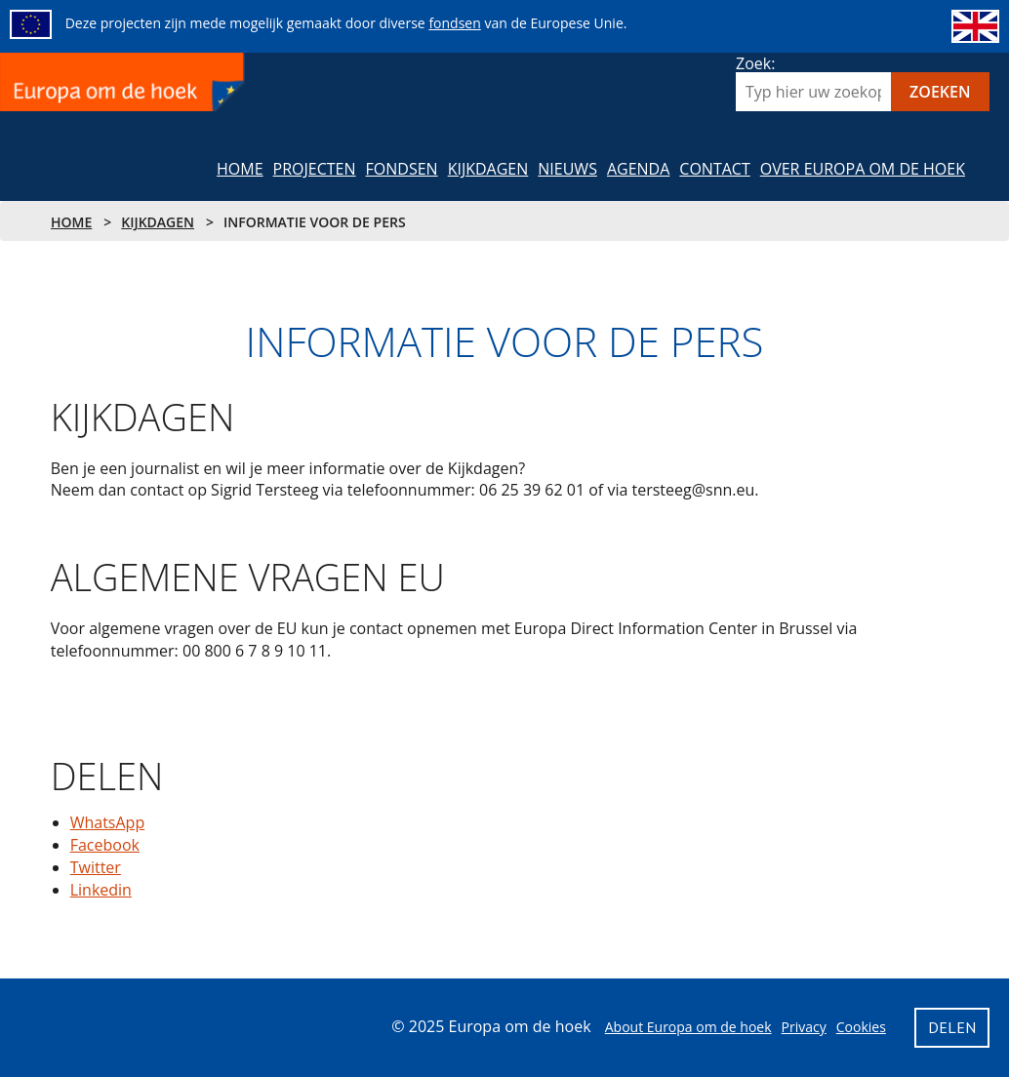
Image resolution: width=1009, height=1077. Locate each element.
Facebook (105, 845)
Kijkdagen (488, 169)
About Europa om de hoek (688, 1026)
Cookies (861, 1026)
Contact (714, 169)
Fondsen (402, 169)
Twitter (95, 867)
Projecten (314, 169)
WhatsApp (107, 822)
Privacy (804, 1026)
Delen (82, 736)
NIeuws (567, 169)
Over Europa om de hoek (862, 169)
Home (240, 169)
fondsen (454, 23)
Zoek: (755, 63)
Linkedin (101, 889)
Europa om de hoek (124, 82)
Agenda (638, 169)
